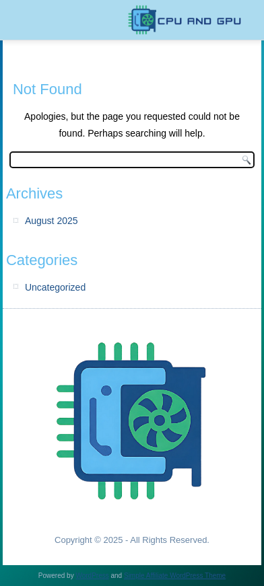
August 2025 (51, 220)
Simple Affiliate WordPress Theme (175, 575)
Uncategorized (55, 287)
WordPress (91, 575)
